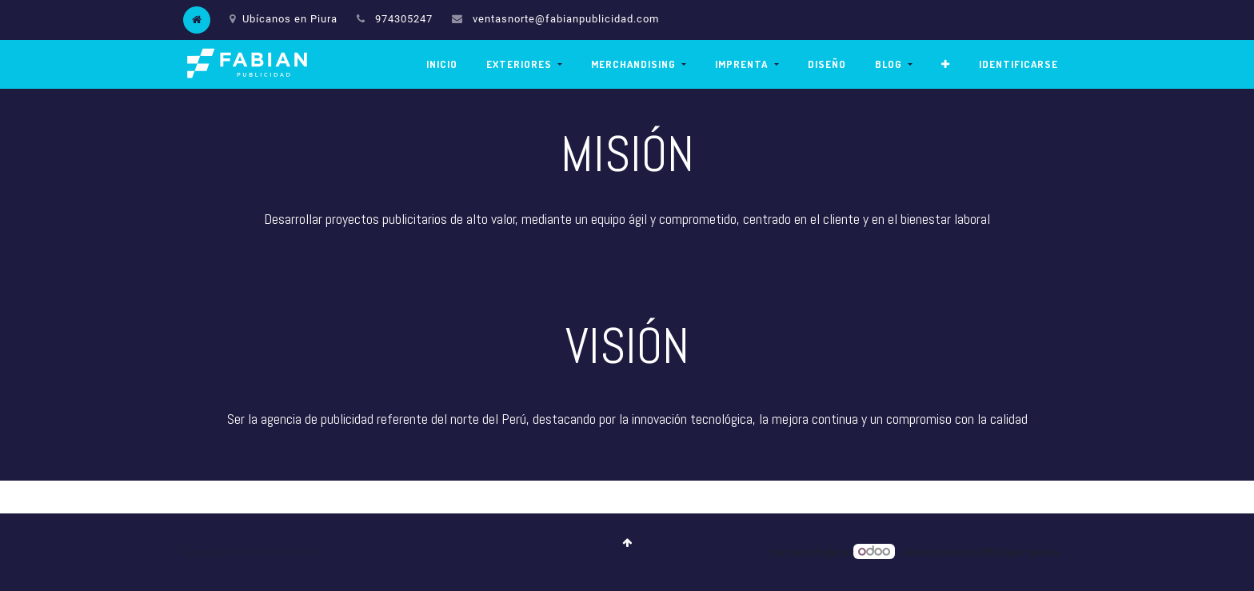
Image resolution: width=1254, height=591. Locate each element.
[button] (946, 64)
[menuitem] (441, 64)
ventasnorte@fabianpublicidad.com (566, 19)
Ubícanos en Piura (283, 19)
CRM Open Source (1017, 552)
